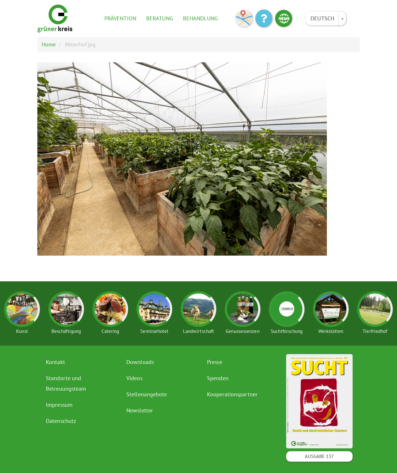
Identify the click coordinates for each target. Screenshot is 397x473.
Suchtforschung (287, 331)
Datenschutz (61, 421)
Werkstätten (330, 331)
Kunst (22, 331)
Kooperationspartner (232, 394)
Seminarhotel (154, 331)
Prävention (120, 18)
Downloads (140, 362)
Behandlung (200, 18)
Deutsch (322, 18)
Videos (134, 378)
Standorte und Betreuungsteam (66, 383)
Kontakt (55, 362)
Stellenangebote (146, 394)
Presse (214, 362)
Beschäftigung (66, 331)
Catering (110, 331)
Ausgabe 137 (319, 456)
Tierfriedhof (375, 331)
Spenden (217, 378)
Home (49, 44)
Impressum (59, 404)
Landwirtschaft (198, 331)
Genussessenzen (242, 331)
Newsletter (139, 410)
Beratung (159, 18)
